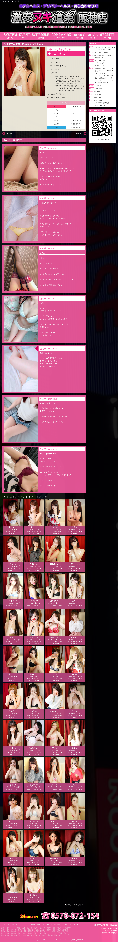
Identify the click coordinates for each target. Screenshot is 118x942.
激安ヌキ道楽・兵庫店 (25, 934)
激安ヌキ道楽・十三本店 (43, 930)
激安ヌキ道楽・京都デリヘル (43, 934)
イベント (24, 925)
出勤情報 (32, 925)
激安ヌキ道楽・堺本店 (25, 932)
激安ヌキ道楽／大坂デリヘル (51, 935)
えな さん (9, 133)
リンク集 (64, 925)
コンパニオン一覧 (13, 1)
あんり (23, 1)
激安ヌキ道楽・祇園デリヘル (63, 934)
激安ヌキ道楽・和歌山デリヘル (10, 935)
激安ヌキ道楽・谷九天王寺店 (62, 928)
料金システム (16, 925)
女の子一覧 (40, 925)
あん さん (79, 133)
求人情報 (57, 925)
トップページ (5, 925)
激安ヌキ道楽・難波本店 (24, 928)
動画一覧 (49, 925)
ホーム (4, 1)
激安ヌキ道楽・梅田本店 (8, 930)
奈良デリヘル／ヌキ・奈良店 (31, 935)
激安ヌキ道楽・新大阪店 (60, 930)
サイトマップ (74, 925)
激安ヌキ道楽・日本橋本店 (42, 928)
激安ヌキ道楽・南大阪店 (41, 932)
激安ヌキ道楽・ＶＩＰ (8, 928)
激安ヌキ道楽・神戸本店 (8, 934)
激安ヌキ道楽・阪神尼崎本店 (60, 932)
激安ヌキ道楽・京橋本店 (25, 930)
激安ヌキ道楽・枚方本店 (8, 932)
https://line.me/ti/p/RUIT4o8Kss (102, 141)
